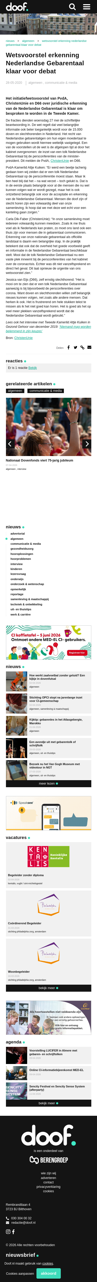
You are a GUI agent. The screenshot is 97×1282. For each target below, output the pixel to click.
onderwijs (17, 579)
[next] (86, 443)
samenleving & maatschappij (30, 599)
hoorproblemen (21, 558)
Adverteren (48, 1178)
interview (22, 469)
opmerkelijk (18, 589)
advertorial (18, 533)
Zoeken (72, 6)
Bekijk (32, 368)
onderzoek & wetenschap (27, 584)
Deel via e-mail (89, 347)
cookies (47, 1263)
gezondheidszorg (22, 548)
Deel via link (82, 347)
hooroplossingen (22, 553)
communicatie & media (61, 83)
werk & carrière (21, 614)
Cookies (48, 1191)
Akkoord (48, 1273)
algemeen (35, 83)
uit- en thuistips (21, 609)
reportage (17, 594)
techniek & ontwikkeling (26, 604)
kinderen (16, 569)
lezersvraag (18, 573)
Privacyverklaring (48, 1187)
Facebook (14, 1231)
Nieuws (13, 526)
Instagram (8, 1231)
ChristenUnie (59, 161)
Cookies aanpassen (20, 1273)
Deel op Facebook (69, 347)
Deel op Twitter (76, 347)
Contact (48, 1182)
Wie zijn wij (48, 1173)
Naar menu (86, 6)
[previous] (10, 443)
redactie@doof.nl (21, 1223)
